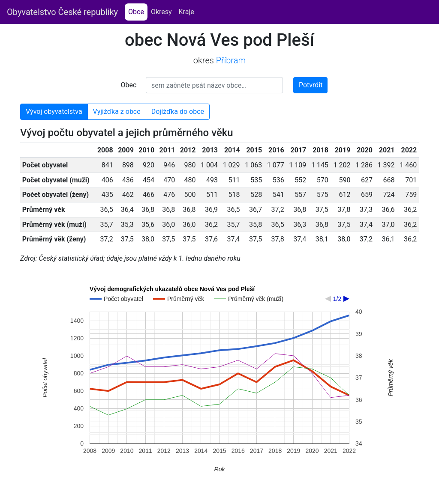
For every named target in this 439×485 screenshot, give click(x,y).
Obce (137, 11)
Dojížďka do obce (177, 111)
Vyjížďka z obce (117, 111)
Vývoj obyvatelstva (54, 111)
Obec (129, 85)
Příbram (231, 60)
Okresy (161, 12)
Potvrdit (311, 85)
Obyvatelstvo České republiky (62, 12)
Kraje (186, 12)
